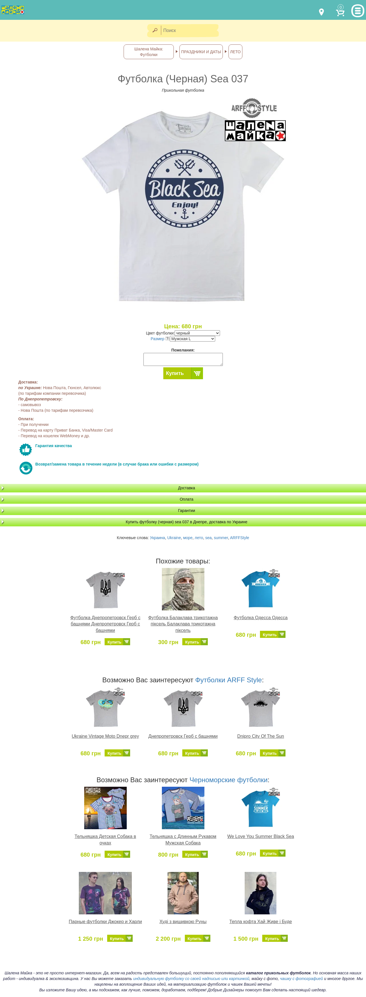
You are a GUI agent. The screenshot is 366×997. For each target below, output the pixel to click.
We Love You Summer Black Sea (260, 836)
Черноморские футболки (228, 780)
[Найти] (154, 30)
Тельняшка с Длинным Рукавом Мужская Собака (183, 839)
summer (221, 537)
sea (208, 537)
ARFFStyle (239, 537)
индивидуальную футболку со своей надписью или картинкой (191, 978)
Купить (175, 373)
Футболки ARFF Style (228, 680)
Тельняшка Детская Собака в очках (105, 839)
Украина (157, 537)
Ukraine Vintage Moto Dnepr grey (105, 736)
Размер (160, 338)
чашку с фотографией (301, 978)
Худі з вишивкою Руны (182, 921)
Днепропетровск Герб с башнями (182, 736)
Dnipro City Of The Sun (260, 736)
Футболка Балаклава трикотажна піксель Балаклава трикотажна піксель (183, 624)
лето (199, 537)
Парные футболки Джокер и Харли (105, 921)
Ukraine (174, 537)
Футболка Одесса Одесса (260, 617)
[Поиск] (192, 30)
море (187, 537)
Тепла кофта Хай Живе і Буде (260, 921)
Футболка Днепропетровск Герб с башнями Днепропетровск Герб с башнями (105, 624)
